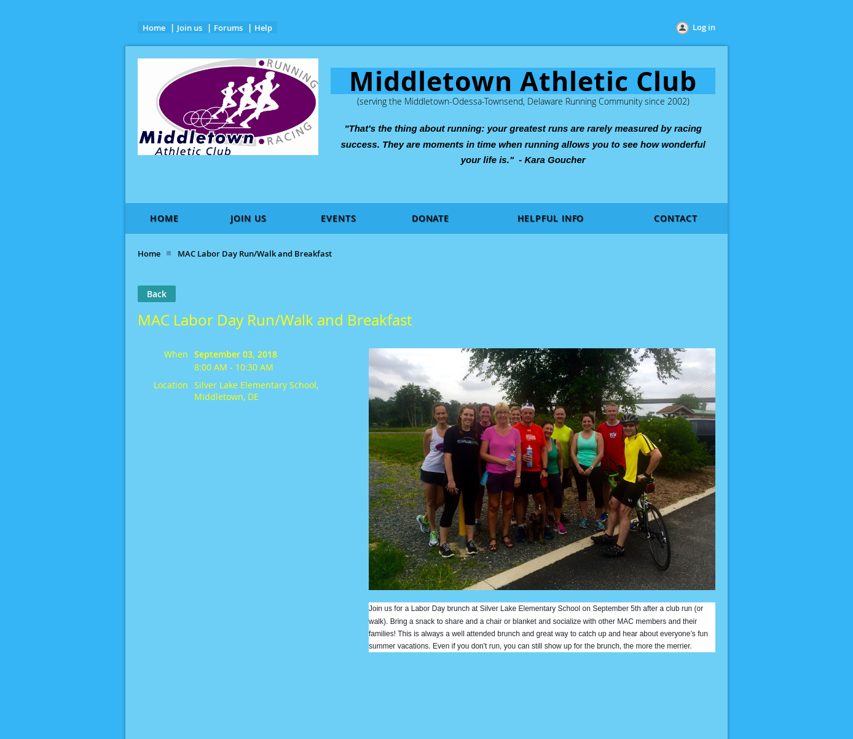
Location (171, 385)
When (176, 354)
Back (157, 294)
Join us (189, 27)
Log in (704, 27)
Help (263, 27)
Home (154, 27)
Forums (228, 27)
